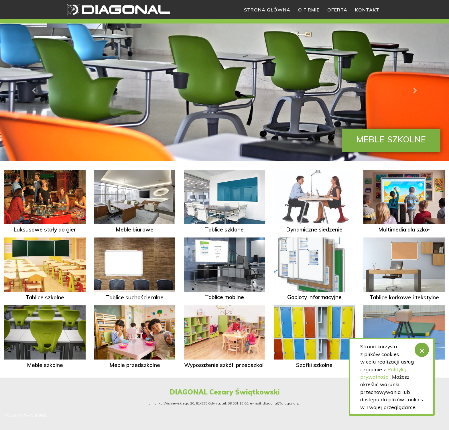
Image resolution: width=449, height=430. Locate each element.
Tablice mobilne (224, 297)
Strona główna (267, 10)
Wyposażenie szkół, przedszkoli (224, 365)
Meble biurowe (134, 229)
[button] (33, 90)
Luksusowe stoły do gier (44, 229)
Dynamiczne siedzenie (314, 229)
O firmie (309, 10)
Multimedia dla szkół (404, 229)
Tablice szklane (224, 229)
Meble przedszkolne (134, 365)
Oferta (337, 10)
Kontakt (367, 10)
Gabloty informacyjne (314, 297)
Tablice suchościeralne (135, 297)
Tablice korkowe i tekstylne (404, 297)
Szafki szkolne (314, 365)
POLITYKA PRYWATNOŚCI (26, 415)
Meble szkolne (45, 365)
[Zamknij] (422, 350)
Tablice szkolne (44, 297)
